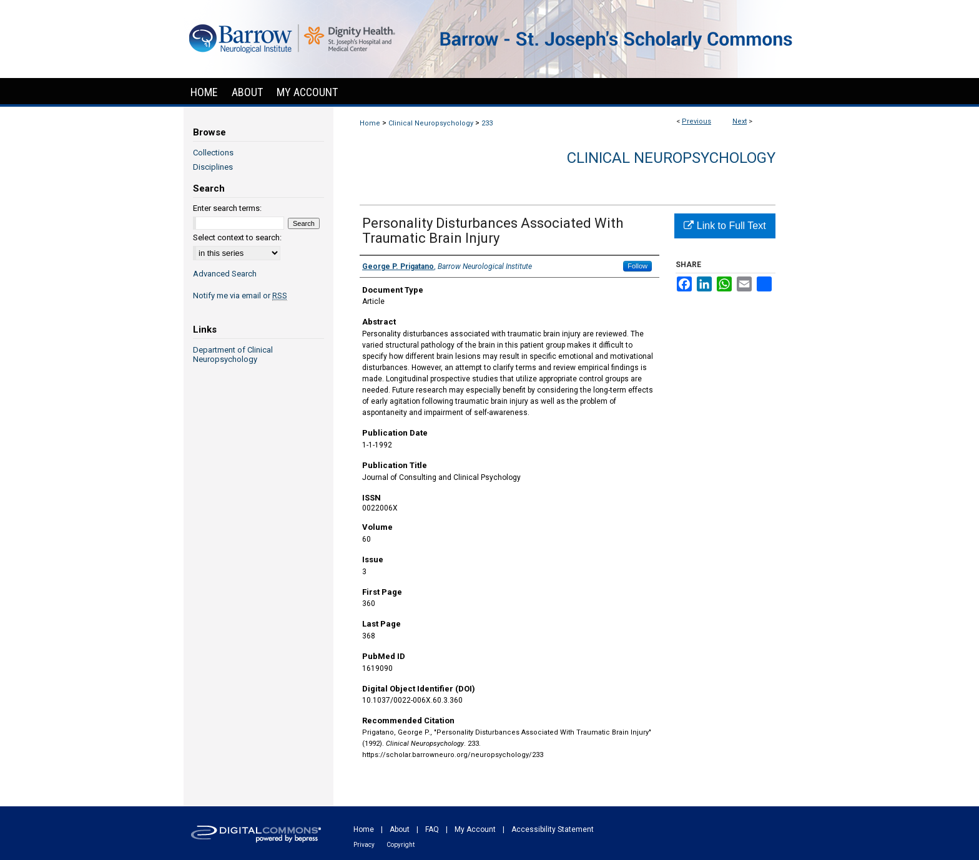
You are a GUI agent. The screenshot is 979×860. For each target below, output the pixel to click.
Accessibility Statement (552, 829)
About (400, 829)
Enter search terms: (227, 208)
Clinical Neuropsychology (430, 123)
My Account (475, 829)
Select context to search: (237, 237)
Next (739, 121)
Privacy (364, 844)
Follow (637, 266)
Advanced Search (225, 273)
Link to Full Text (724, 225)
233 (487, 123)
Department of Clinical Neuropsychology (233, 354)
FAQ (432, 829)
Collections (213, 152)
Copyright (400, 844)
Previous (696, 121)
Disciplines (213, 167)
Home (370, 123)
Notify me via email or (240, 295)
